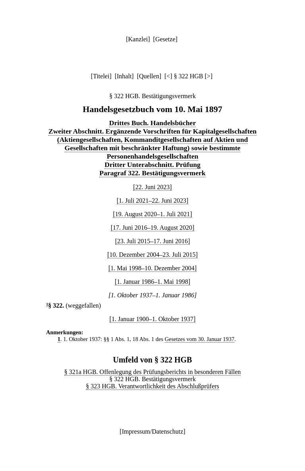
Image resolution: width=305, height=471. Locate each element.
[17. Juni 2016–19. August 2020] (153, 227)
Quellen (149, 76)
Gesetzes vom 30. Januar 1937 (199, 339)
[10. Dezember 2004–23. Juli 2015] (152, 254)
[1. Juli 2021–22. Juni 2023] (152, 200)
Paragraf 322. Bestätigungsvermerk (152, 173)
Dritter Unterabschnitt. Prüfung (152, 165)
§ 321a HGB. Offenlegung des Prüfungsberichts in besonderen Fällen (152, 371)
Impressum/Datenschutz (152, 431)
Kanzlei (138, 39)
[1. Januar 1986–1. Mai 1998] (152, 281)
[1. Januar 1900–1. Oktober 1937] (153, 319)
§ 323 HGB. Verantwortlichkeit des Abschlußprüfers (152, 386)
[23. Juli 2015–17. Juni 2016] (152, 241)
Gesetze (165, 39)
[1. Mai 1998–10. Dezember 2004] (152, 268)
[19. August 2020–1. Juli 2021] (152, 214)
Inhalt (124, 76)
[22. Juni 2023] (152, 187)
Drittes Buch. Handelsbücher (152, 123)
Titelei (101, 76)
